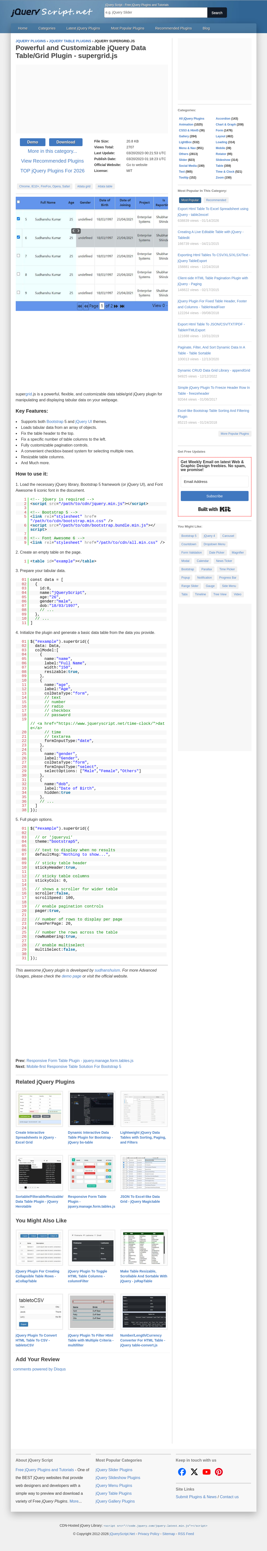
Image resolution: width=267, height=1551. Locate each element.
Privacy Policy (148, 1534)
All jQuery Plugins (191, 118)
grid (29, 394)
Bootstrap (55, 421)
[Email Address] (215, 481)
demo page (71, 976)
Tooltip (184, 177)
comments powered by (39, 1369)
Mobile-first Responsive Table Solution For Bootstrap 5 (74, 1066)
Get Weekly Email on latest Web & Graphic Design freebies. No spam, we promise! (213, 466)
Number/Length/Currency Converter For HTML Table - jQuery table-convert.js (142, 1340)
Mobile (220, 148)
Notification (204, 577)
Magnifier (238, 552)
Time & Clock (225, 171)
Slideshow (223, 160)
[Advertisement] (92, 99)
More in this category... (52, 151)
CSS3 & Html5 (189, 130)
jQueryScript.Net (122, 1534)
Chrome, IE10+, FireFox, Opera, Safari (44, 186)
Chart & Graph (226, 124)
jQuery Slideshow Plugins (118, 1478)
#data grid (83, 186)
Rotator (221, 154)
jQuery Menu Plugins (114, 1485)
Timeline (200, 594)
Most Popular (190, 200)
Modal (186, 561)
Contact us (229, 1497)
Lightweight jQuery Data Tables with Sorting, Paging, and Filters (143, 1137)
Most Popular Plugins (127, 28)
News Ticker (224, 561)
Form (219, 130)
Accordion (223, 118)
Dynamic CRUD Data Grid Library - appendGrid (214, 370)
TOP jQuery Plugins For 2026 (52, 170)
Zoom (220, 177)
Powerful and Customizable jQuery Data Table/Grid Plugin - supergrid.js (81, 51)
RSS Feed (186, 1534)
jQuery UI (83, 421)
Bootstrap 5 (189, 536)
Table (219, 166)
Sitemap (168, 1534)
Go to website (137, 165)
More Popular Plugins (235, 433)
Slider (183, 160)
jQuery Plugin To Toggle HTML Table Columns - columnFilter (87, 1276)
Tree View (219, 594)
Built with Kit (214, 509)
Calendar (203, 561)
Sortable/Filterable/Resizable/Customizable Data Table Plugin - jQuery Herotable (51, 1201)
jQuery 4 (209, 536)
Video (237, 594)
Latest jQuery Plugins (83, 28)
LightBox (185, 142)
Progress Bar (228, 577)
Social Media (188, 166)
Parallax (206, 569)
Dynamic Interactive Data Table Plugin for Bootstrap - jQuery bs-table (90, 1137)
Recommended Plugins (173, 28)
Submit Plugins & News (196, 1497)
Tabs (185, 594)
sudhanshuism (107, 970)
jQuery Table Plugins (114, 1493)
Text (182, 171)
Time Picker (227, 569)
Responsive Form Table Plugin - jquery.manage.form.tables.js (80, 1061)
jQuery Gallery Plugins (115, 1501)
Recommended (216, 200)
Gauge (210, 586)
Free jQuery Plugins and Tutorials (54, 9)
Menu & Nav (187, 148)
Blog (206, 28)
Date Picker (217, 552)
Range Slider (190, 586)
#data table (105, 186)
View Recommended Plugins (52, 161)
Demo (32, 142)
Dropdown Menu (214, 544)
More (74, 1501)
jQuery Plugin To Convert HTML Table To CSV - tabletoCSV (36, 1340)
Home (23, 28)
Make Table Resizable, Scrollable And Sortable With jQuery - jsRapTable (144, 1276)
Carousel (228, 536)
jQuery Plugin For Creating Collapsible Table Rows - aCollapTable (37, 1276)
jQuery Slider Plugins (114, 1470)
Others (184, 154)
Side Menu (229, 586)
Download (65, 142)
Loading (221, 142)
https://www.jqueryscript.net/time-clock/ (106, 724)
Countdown (189, 544)
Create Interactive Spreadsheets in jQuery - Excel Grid (36, 1137)
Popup (186, 577)
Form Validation (192, 552)
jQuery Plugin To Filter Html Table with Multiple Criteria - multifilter (91, 1340)
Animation (186, 124)
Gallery (184, 136)
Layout (220, 136)
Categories (47, 28)
